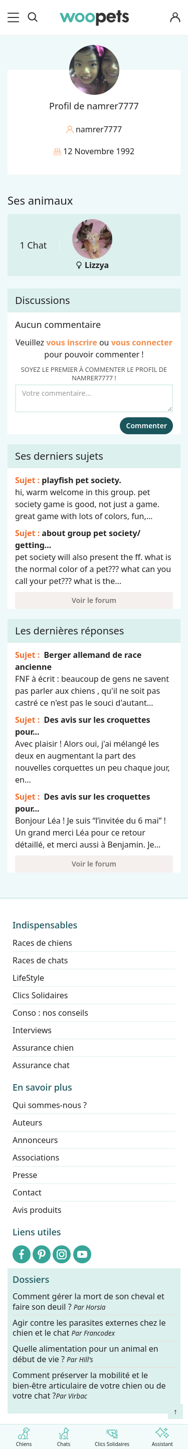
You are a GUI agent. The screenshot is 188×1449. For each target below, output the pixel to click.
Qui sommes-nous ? (50, 1105)
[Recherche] (33, 17)
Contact (27, 1192)
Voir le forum (94, 600)
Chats (64, 1435)
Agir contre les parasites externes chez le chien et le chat (89, 1328)
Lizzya (92, 245)
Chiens (24, 1435)
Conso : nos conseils (50, 1012)
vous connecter (141, 342)
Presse (25, 1174)
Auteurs (27, 1122)
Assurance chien (43, 1047)
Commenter (146, 425)
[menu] (15, 17)
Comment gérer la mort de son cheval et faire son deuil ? (88, 1301)
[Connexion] (174, 17)
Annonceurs (35, 1140)
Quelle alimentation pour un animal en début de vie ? (85, 1354)
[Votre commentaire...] (94, 398)
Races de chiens (42, 942)
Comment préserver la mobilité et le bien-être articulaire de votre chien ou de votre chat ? (89, 1386)
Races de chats (40, 960)
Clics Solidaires (112, 1435)
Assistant (162, 1435)
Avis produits (37, 1209)
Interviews (32, 1030)
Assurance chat (41, 1065)
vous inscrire (71, 342)
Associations (36, 1157)
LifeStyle (28, 977)
